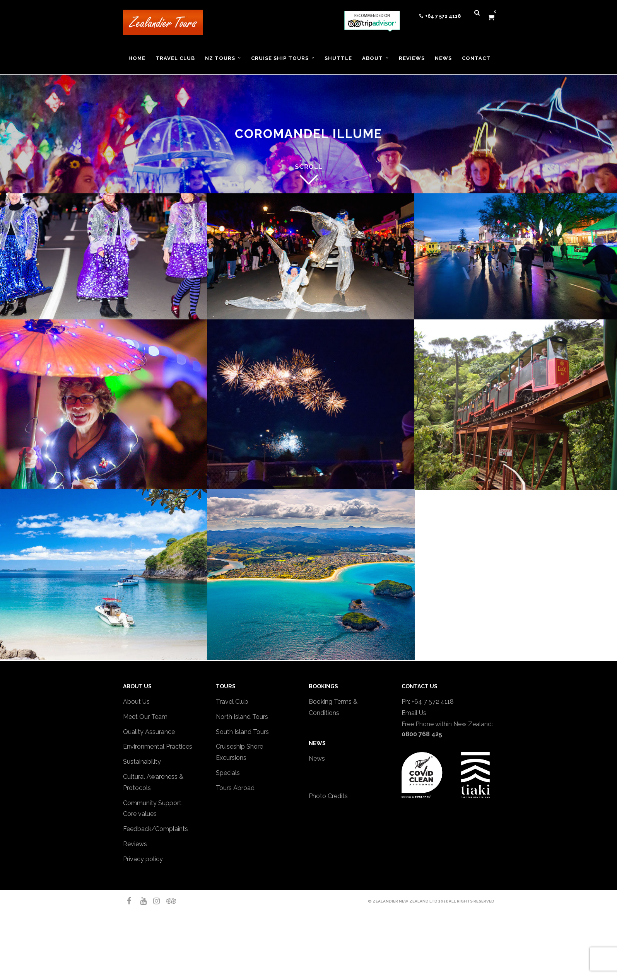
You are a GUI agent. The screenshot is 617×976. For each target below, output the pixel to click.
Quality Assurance (149, 731)
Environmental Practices (157, 746)
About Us (136, 701)
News (317, 758)
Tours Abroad (235, 788)
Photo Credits (328, 796)
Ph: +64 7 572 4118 (428, 701)
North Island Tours (242, 716)
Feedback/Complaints (155, 829)
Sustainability (142, 761)
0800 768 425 (422, 734)
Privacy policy (143, 859)
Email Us (414, 713)
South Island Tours (242, 731)
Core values (140, 813)
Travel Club (232, 701)
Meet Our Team (145, 716)
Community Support (152, 803)
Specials (228, 772)
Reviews (135, 844)
